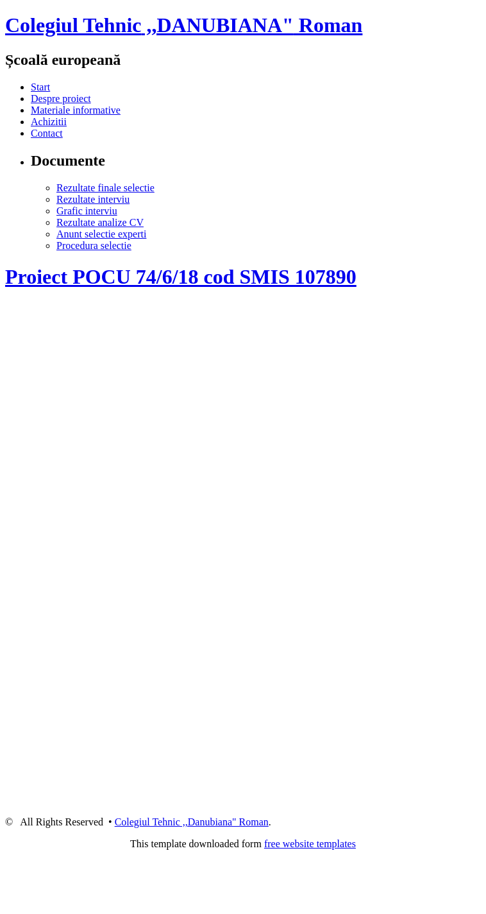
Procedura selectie (93, 245)
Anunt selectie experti (101, 234)
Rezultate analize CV (100, 222)
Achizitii (49, 121)
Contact (47, 133)
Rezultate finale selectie (105, 187)
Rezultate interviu (93, 199)
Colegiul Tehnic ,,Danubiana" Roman (192, 821)
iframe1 (245, 527)
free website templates (310, 843)
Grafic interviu (86, 210)
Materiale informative (76, 110)
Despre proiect (61, 98)
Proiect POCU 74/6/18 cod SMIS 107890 (180, 276)
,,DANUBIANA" (183, 25)
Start (40, 87)
